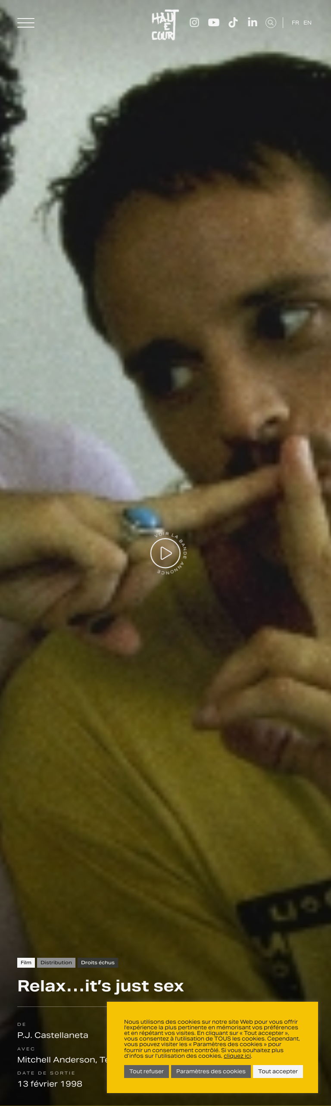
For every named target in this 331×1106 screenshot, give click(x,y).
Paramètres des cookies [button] (211, 1071)
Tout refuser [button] (146, 1071)
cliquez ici (237, 1056)
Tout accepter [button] (278, 1071)
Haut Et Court (165, 25)
